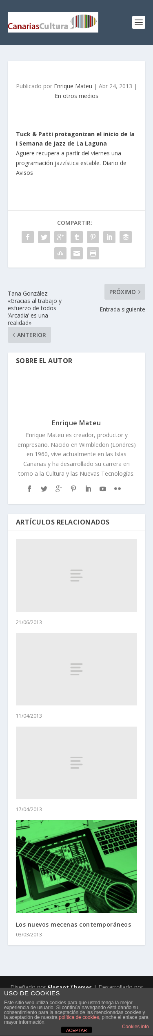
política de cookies (79, 1017)
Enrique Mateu (73, 86)
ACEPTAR (76, 1030)
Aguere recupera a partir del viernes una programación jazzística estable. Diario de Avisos (75, 153)
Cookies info (135, 1026)
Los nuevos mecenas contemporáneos (73, 924)
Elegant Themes (70, 987)
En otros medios (76, 96)
